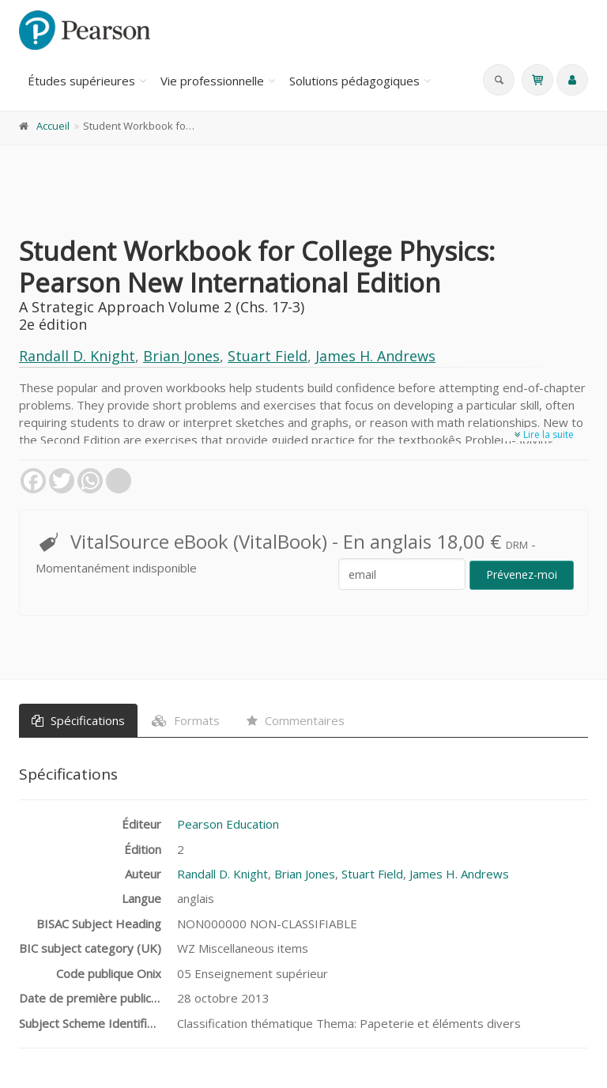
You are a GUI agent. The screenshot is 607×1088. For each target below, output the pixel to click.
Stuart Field (267, 355)
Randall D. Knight (77, 355)
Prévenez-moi (521, 574)
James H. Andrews (375, 355)
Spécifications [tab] (78, 720)
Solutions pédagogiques (354, 81)
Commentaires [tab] (296, 720)
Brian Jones (181, 355)
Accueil (53, 126)
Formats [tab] (186, 720)
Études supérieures (81, 81)
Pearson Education (228, 824)
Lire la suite (544, 434)
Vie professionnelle (212, 81)
